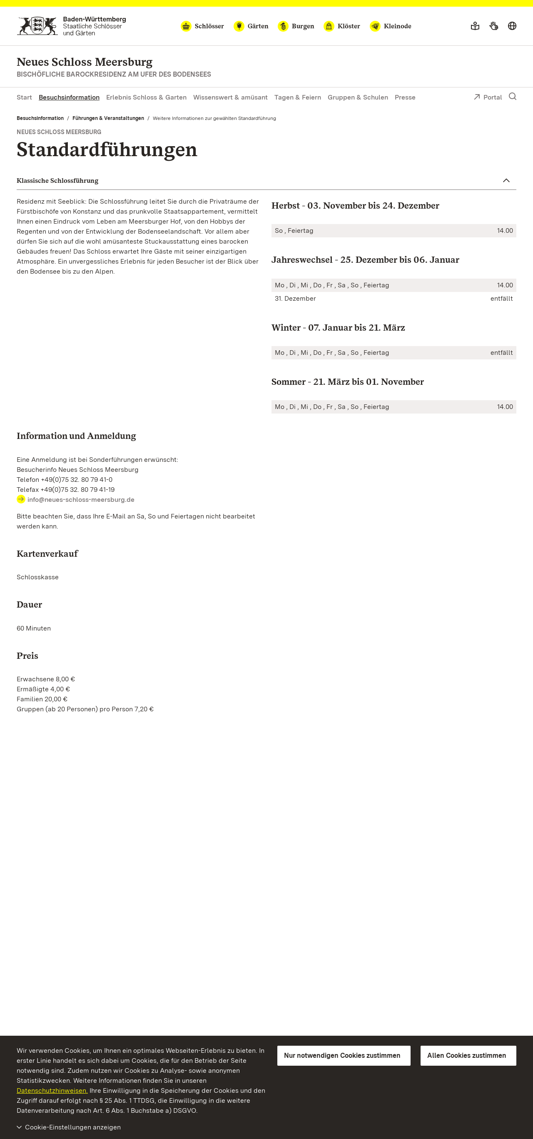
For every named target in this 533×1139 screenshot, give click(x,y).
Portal (487, 98)
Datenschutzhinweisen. (52, 1090)
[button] (266, 181)
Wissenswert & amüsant (230, 97)
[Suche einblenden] (512, 96)
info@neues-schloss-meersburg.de (80, 499)
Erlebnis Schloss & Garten (146, 97)
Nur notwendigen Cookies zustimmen (342, 1055)
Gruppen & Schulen (358, 97)
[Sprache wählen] (512, 26)
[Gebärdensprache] (493, 26)
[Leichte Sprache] (475, 26)
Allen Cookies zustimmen (466, 1055)
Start (24, 97)
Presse (405, 97)
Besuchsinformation (69, 97)
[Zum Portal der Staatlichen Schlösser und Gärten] (71, 26)
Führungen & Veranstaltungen (108, 118)
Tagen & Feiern (297, 97)
